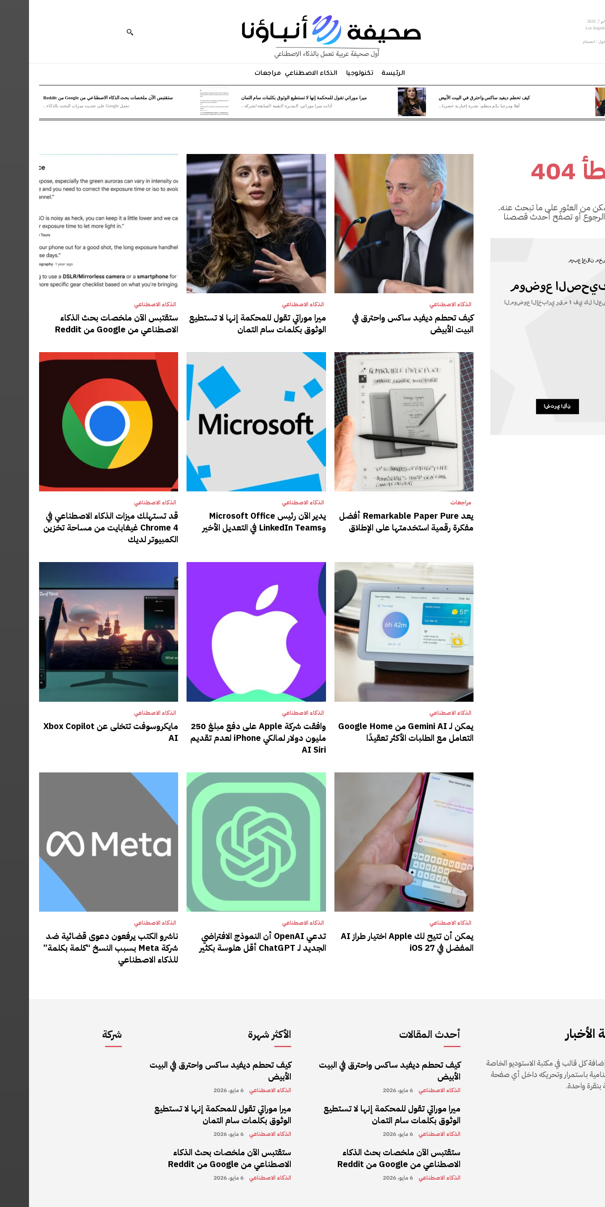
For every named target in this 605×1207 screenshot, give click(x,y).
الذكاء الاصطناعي (421, 305)
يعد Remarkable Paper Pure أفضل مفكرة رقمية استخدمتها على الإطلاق (377, 521)
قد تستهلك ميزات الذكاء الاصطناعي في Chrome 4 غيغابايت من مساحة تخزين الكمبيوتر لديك (81, 527)
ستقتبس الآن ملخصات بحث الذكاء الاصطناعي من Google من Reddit (79, 97)
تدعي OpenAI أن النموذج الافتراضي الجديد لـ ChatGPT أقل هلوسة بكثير (234, 942)
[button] (100, 32)
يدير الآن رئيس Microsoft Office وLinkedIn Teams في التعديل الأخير (235, 521)
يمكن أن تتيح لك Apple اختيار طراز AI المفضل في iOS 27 (378, 942)
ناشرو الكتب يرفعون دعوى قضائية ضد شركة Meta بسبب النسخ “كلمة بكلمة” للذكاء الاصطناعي (81, 948)
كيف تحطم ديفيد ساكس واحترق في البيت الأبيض (455, 97)
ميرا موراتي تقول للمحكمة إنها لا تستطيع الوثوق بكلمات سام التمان (275, 97)
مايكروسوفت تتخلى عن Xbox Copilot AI (81, 732)
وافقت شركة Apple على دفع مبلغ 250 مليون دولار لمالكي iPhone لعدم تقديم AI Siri (229, 738)
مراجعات (431, 503)
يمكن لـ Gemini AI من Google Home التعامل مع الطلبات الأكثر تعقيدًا (377, 732)
